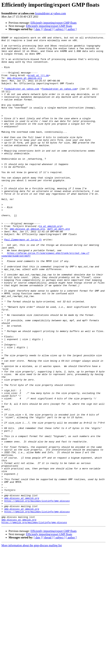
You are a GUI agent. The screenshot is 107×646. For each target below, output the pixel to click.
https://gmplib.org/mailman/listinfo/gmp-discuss (37, 594)
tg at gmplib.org (50, 264)
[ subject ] (59, 29)
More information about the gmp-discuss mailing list (31, 642)
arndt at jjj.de (38, 83)
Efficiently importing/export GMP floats (54, 22)
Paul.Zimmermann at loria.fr (23, 280)
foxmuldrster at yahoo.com (50, 13)
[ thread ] (48, 29)
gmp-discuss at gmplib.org (24, 86)
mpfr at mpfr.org (58, 267)
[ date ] (38, 29)
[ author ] (71, 29)
